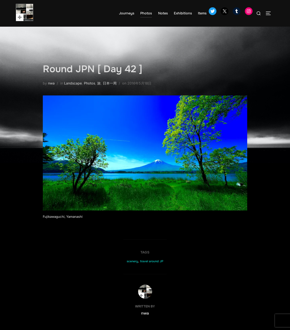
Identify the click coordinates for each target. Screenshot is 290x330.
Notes (163, 13)
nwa (51, 83)
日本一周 (110, 83)
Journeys (126, 13)
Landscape (73, 83)
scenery (132, 261)
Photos (146, 13)
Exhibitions (183, 13)
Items (202, 13)
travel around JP (151, 261)
